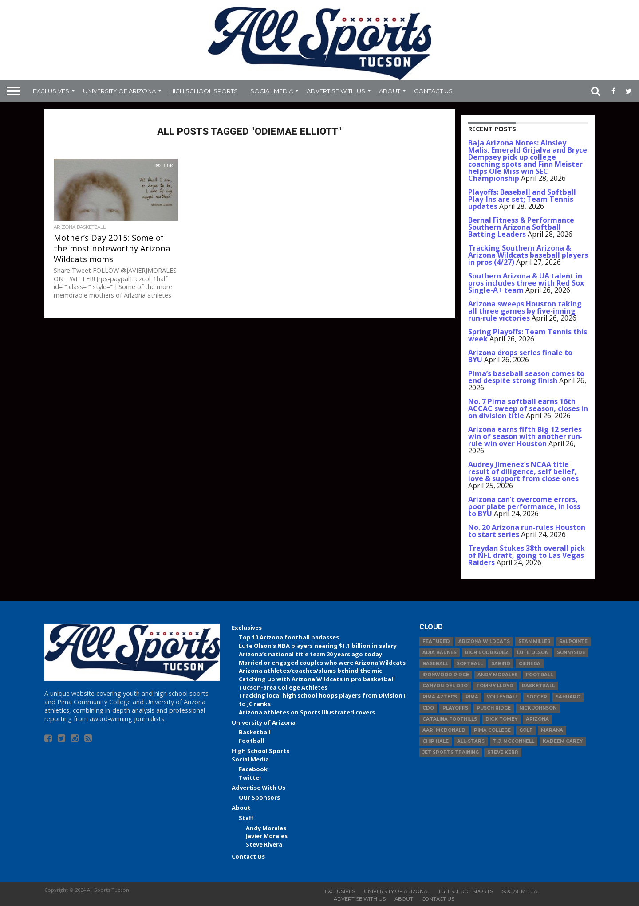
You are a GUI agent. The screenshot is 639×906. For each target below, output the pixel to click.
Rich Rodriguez (487, 652)
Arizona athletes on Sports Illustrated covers (307, 712)
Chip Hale (435, 741)
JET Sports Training (450, 752)
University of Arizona (119, 90)
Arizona (537, 719)
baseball (435, 664)
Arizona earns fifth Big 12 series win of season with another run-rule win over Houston (525, 436)
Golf (525, 730)
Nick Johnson (537, 708)
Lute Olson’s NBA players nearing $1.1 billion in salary (318, 646)
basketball (538, 686)
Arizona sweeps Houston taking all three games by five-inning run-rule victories (525, 311)
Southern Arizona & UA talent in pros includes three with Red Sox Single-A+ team (526, 283)
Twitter (250, 777)
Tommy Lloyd (494, 686)
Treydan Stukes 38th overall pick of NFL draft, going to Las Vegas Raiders (526, 555)
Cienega (529, 664)
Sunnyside (571, 652)
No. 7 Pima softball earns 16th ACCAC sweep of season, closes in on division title (528, 408)
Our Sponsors (259, 797)
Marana (552, 730)
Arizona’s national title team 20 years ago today (310, 654)
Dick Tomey (501, 719)
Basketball (255, 732)
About (389, 90)
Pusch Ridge (494, 708)
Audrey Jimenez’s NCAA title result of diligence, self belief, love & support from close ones (523, 471)
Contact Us (433, 90)
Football (251, 741)
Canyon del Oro (445, 686)
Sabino (500, 664)
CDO (428, 708)
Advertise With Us (336, 90)
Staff (246, 818)
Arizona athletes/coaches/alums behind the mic (310, 671)
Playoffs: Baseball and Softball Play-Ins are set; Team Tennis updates (522, 199)
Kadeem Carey (563, 741)
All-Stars (471, 741)
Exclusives (51, 90)
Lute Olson (532, 652)
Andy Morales (266, 828)
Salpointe (573, 641)
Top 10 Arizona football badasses (289, 637)
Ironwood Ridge (445, 675)
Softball (470, 664)
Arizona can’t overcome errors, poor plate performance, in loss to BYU (524, 506)
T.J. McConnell (513, 741)
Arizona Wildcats (484, 641)
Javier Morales (267, 836)
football (539, 675)
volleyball (502, 697)
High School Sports (204, 90)
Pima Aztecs (439, 697)
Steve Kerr (502, 752)
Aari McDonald (443, 730)
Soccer (536, 697)
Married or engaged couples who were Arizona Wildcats (322, 663)
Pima (471, 697)
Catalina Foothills (449, 719)
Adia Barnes (439, 652)
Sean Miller (534, 641)
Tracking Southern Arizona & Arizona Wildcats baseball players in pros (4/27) (528, 255)
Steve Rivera (264, 844)
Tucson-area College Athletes (283, 687)
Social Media (271, 90)
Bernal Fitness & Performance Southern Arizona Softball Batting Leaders (521, 227)
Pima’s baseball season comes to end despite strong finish (526, 377)
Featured (436, 641)
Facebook (253, 769)
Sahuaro (568, 697)
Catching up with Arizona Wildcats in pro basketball (317, 679)
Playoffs (455, 708)
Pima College (492, 730)
